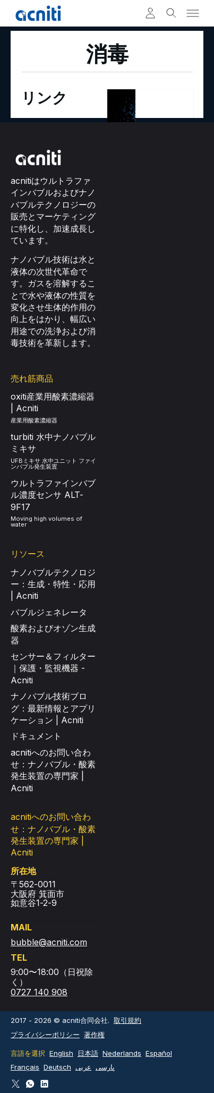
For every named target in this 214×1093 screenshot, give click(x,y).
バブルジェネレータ (49, 612)
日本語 (88, 1053)
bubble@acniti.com (49, 942)
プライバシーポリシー (45, 1034)
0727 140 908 (39, 992)
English (61, 1053)
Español (158, 1053)
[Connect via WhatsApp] (30, 1084)
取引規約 (127, 1020)
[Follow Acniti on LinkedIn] (44, 1084)
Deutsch (57, 1067)
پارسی (105, 1067)
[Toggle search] (171, 13)
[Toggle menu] (192, 13)
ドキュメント (36, 736)
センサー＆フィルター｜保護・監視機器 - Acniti (53, 668)
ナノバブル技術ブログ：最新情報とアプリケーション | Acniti (53, 708)
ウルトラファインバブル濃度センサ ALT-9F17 (53, 495)
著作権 (94, 1034)
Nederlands (121, 1053)
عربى (83, 1067)
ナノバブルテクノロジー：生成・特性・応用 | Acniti (53, 584)
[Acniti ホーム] (38, 13)
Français (25, 1067)
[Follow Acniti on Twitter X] (16, 1084)
